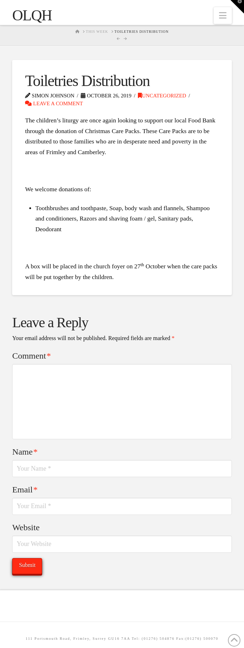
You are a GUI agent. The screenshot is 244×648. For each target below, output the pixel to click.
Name (25, 451)
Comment (31, 355)
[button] (223, 15)
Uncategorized (162, 95)
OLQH (32, 15)
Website (26, 527)
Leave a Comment (54, 103)
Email (25, 489)
